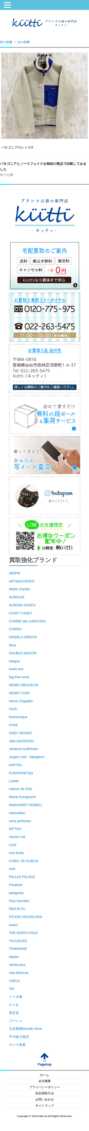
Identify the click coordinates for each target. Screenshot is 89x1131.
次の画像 (23, 42)
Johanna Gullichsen (23, 749)
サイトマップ (44, 1105)
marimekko (17, 813)
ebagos (14, 661)
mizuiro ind (17, 837)
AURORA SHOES (22, 605)
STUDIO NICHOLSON (25, 917)
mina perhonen (20, 821)
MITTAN (15, 829)
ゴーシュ (15, 1020)
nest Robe (16, 853)
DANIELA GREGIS (23, 637)
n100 (12, 845)
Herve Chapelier (21, 701)
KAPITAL (16, 765)
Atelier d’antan (19, 589)
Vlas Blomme (18, 973)
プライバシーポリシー (44, 1087)
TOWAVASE (18, 949)
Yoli (11, 989)
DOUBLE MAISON (23, 653)
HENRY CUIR (19, 693)
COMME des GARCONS (27, 621)
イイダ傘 (15, 997)
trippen (14, 957)
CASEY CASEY (21, 613)
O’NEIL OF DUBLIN (23, 861)
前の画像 (6, 42)
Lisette (14, 781)
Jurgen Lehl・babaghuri (26, 757)
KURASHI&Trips (21, 773)
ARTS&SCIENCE (22, 581)
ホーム (44, 1075)
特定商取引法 (44, 1093)
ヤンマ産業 (17, 1045)
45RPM (14, 573)
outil (12, 869)
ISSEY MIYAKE (20, 733)
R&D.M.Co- (17, 909)
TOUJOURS (18, 941)
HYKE (13, 725)
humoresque (18, 717)
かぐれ (14, 1005)
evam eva (16, 669)
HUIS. (13, 709)
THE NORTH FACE (23, 933)
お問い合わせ (44, 1099)
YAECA (14, 981)
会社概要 (44, 1081)
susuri (13, 925)
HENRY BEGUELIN (23, 685)
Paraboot (16, 885)
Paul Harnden (19, 901)
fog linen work (19, 677)
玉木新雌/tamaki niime (25, 1029)
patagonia (16, 893)
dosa (12, 645)
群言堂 (14, 1013)
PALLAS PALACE (22, 877)
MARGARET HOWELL (26, 805)
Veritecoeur (17, 965)
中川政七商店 (19, 1037)
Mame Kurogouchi (22, 797)
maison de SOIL (21, 789)
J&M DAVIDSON (21, 741)
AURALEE (16, 597)
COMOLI (15, 629)
